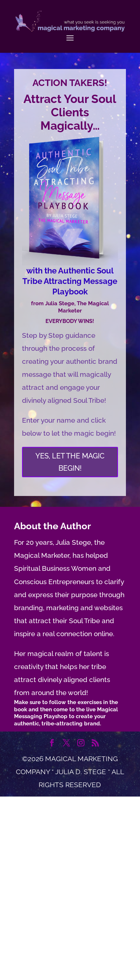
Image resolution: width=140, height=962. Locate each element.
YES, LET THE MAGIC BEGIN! (70, 462)
